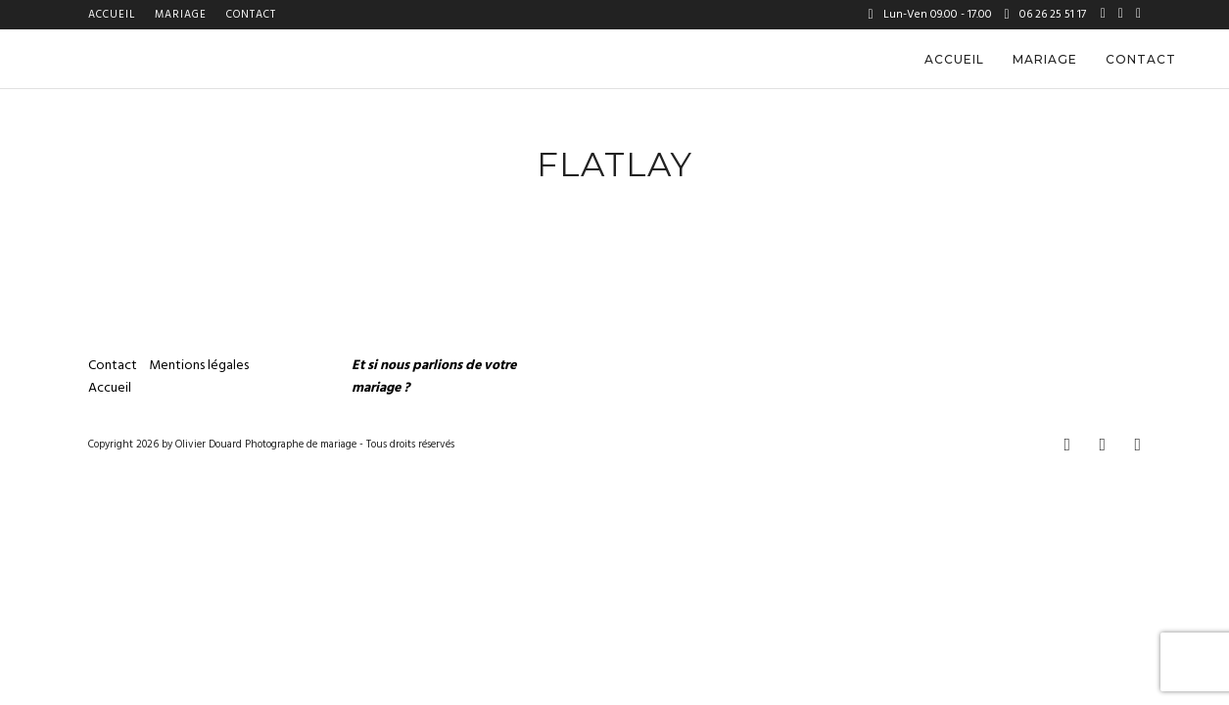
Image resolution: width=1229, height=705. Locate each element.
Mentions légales (200, 365)
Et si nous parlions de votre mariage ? (434, 376)
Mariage (181, 15)
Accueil (111, 15)
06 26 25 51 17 (1045, 14)
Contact (251, 15)
